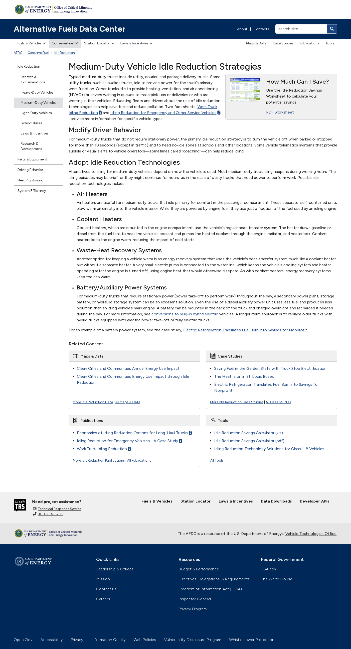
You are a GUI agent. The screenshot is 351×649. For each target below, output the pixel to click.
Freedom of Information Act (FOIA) (210, 589)
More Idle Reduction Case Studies (236, 402)
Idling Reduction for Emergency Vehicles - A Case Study (129, 440)
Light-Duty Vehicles (36, 113)
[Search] (332, 29)
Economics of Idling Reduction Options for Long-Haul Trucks (134, 432)
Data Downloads (276, 501)
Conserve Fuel (65, 43)
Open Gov (23, 639)
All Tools (217, 460)
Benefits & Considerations (33, 79)
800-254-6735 (48, 514)
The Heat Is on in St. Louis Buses (244, 376)
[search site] (301, 29)
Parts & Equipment (32, 159)
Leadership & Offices (115, 569)
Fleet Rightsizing (30, 180)
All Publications (139, 460)
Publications (309, 43)
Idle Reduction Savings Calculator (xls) (248, 432)
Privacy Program (192, 609)
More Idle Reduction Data (93, 402)
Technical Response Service (57, 509)
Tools (329, 43)
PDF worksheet (280, 112)
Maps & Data (256, 43)
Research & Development (31, 146)
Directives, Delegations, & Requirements (214, 579)
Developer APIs (314, 501)
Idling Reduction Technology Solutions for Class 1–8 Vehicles (269, 448)
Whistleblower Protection (251, 639)
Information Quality (108, 639)
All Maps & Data (127, 402)
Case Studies (283, 43)
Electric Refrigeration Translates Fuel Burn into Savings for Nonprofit (245, 330)
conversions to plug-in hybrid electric (185, 314)
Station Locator (99, 43)
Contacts (261, 29)
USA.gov (268, 569)
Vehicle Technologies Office (311, 533)
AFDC (18, 53)
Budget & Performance (198, 569)
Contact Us (106, 589)
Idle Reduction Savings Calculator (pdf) (249, 440)
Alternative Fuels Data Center (70, 29)
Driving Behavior (30, 170)
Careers (103, 599)
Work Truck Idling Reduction (104, 448)
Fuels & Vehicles (31, 43)
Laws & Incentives (136, 43)
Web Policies (145, 639)
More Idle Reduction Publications (99, 460)
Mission (103, 579)
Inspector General (194, 599)
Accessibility (51, 639)
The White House (276, 579)
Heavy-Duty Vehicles (37, 92)
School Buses (31, 123)
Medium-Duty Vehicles (38, 103)
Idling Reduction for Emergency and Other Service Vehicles (165, 112)
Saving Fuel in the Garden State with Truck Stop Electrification (270, 368)
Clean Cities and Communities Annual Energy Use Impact (128, 368)
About (242, 29)
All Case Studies (278, 402)
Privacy (77, 639)
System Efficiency (31, 191)
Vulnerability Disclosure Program (192, 639)
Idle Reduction (64, 53)
